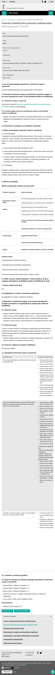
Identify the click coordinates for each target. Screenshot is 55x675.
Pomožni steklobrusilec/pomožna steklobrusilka (20, 625)
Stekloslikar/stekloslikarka (12, 643)
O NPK (4, 1)
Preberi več (30, 665)
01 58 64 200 (30, 652)
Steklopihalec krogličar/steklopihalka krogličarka (20, 632)
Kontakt (12, 1)
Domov (4, 19)
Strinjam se (7, 671)
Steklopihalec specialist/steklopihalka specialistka (21, 636)
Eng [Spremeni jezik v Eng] (52, 1)
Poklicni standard (22, 610)
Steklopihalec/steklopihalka (13, 639)
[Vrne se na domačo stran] (13, 7)
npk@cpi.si (30, 655)
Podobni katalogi (27, 616)
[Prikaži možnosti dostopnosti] (53, 672)
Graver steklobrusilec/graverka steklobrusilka (19, 621)
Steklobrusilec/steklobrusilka (13, 628)
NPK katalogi (11, 19)
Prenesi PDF (7, 610)
